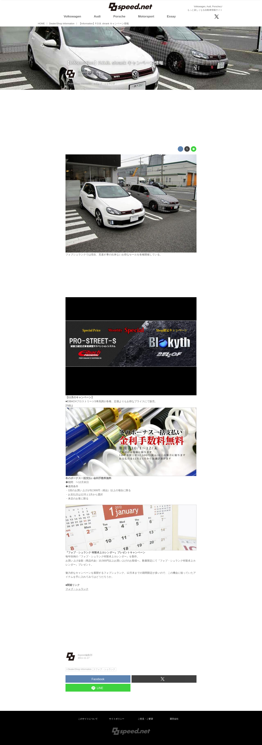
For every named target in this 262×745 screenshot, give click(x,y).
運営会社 (174, 719)
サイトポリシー (116, 719)
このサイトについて (88, 719)
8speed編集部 (86, 72)
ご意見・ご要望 (145, 719)
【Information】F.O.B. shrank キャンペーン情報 (114, 62)
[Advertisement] (131, 118)
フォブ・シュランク (77, 588)
